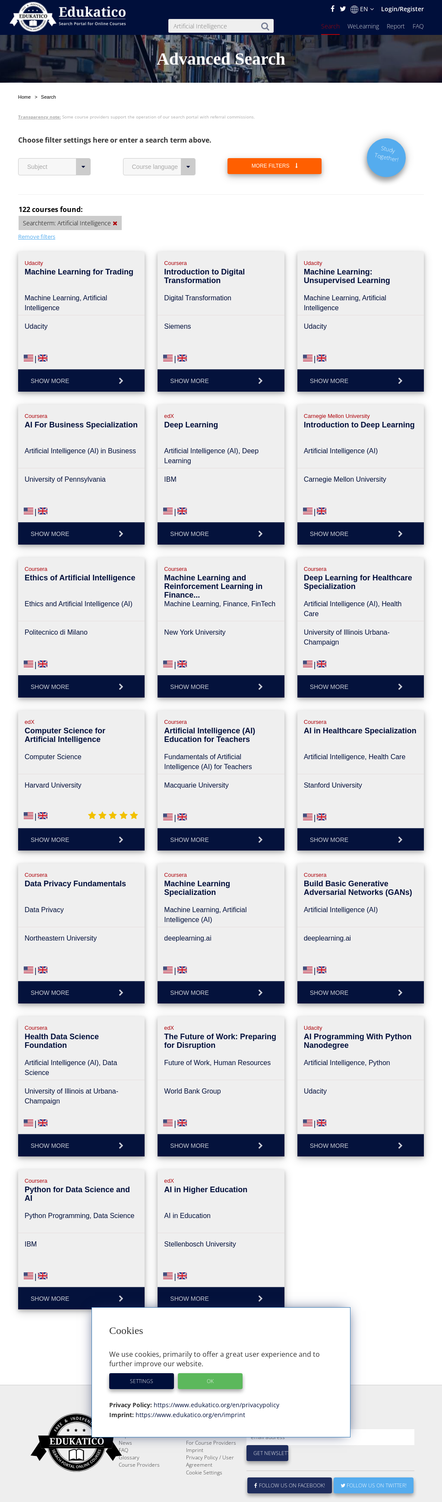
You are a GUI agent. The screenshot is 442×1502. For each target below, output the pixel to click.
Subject (59, 166)
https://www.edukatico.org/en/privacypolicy (215, 1405)
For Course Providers (211, 1463)
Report (396, 26)
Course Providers (139, 1485)
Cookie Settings (204, 1493)
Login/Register (402, 9)
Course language (164, 166)
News (125, 1463)
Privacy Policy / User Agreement (210, 1481)
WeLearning (363, 26)
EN (362, 9)
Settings (141, 1381)
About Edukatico (205, 1441)
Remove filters (36, 236)
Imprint (194, 1470)
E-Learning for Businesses (202, 1452)
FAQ (418, 26)
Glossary (129, 1478)
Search (330, 26)
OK (210, 1381)
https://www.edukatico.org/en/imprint (189, 1415)
